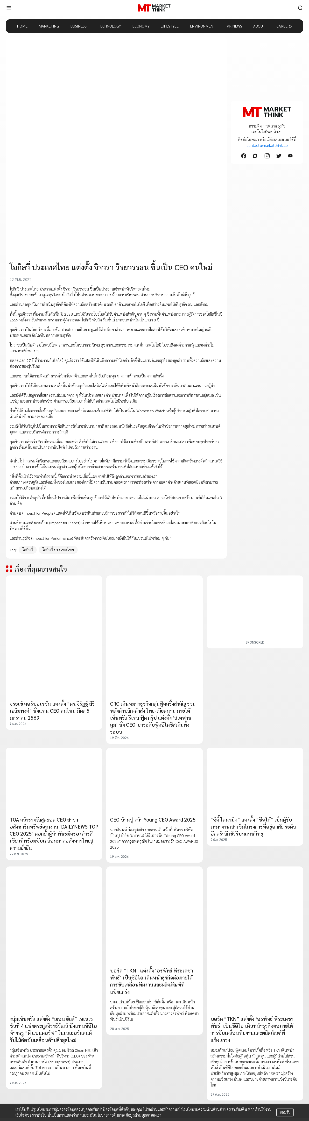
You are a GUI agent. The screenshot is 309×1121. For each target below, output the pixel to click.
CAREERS (284, 25)
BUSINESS (78, 25)
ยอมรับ (285, 1112)
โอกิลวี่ (27, 549)
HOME (22, 25)
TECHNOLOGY (109, 25)
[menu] (9, 8)
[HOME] (154, 8)
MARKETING (49, 25)
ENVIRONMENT (202, 25)
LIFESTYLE (170, 25)
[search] (300, 8)
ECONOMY (141, 25)
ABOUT (259, 25)
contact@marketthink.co (267, 145)
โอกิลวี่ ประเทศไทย (58, 549)
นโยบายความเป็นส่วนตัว (204, 1109)
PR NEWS (234, 25)
